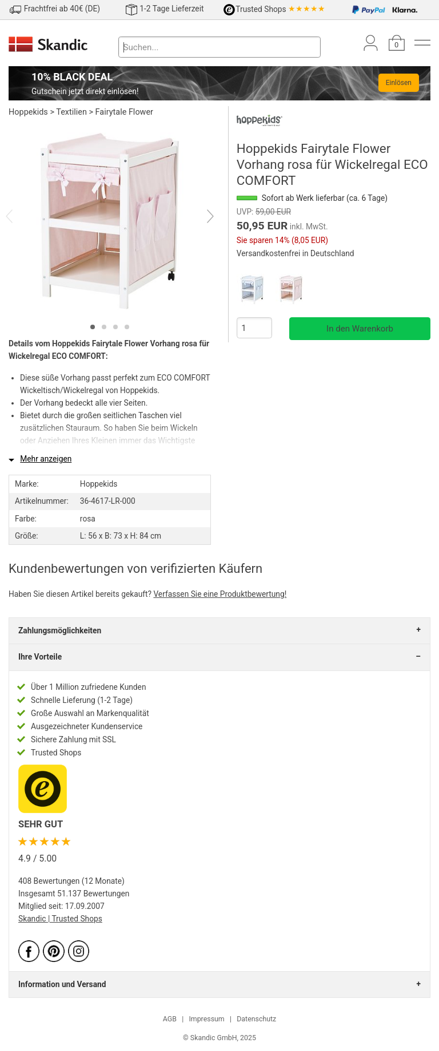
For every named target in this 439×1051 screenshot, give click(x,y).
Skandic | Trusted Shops (60, 918)
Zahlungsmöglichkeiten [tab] (59, 630)
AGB (170, 1019)
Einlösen (399, 83)
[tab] (92, 327)
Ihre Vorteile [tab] (40, 656)
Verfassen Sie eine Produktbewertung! (219, 594)
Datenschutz (256, 1019)
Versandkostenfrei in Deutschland (295, 253)
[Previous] (19, 217)
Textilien (71, 112)
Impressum (206, 1019)
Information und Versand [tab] (62, 984)
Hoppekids (28, 112)
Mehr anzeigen (45, 458)
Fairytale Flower (124, 112)
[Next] (200, 217)
